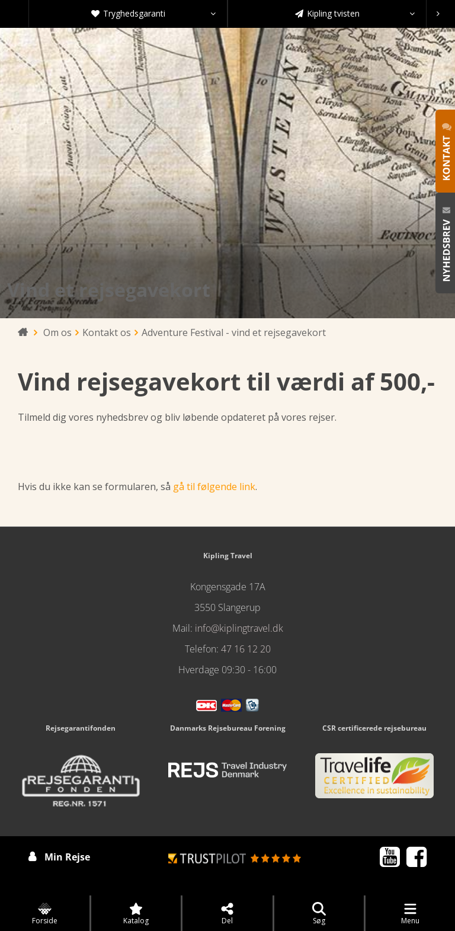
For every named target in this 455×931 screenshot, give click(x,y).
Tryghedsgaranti (153, 13)
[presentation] (438, 13)
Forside (44, 914)
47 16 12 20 (246, 648)
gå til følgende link (214, 486)
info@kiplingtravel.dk (239, 628)
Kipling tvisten (355, 13)
